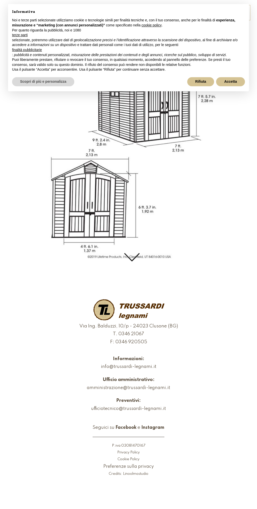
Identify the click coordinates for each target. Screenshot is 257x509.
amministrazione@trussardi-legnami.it (128, 388)
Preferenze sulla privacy (128, 467)
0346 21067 (131, 334)
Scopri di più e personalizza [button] (43, 81)
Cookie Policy (128, 459)
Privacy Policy (128, 452)
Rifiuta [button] (200, 81)
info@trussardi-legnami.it (128, 367)
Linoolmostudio (135, 474)
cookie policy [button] (152, 25)
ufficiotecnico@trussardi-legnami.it (128, 409)
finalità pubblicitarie (27, 50)
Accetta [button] (230, 81)
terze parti (20, 35)
